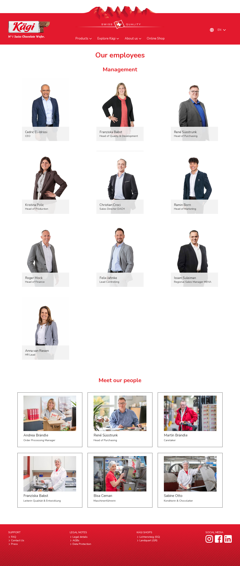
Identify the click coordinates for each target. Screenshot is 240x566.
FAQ (13, 537)
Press (14, 544)
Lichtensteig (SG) (150, 537)
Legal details (80, 537)
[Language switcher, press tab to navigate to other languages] (224, 30)
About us (131, 38)
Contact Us (17, 540)
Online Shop (156, 38)
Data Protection (82, 544)
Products (81, 38)
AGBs (76, 540)
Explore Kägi (106, 38)
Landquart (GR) (148, 540)
